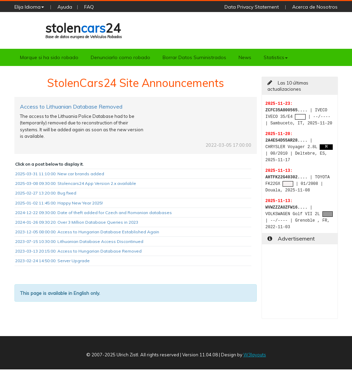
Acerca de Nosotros (315, 7)
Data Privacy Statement (251, 7)
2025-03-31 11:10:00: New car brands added (59, 173)
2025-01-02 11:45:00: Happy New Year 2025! (59, 202)
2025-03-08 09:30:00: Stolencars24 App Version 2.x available (75, 183)
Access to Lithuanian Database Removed (71, 106)
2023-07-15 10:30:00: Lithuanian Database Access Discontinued (79, 241)
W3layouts (254, 354)
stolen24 (83, 29)
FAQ (89, 7)
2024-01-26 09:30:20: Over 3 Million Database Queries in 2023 (76, 222)
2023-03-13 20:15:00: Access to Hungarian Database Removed (78, 251)
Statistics (276, 57)
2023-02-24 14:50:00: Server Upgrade (52, 260)
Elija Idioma (29, 7)
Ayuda (64, 7)
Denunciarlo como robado (120, 57)
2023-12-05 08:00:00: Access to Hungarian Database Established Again (87, 231)
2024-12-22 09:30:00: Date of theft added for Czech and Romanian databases (93, 212)
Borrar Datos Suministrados (194, 57)
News (245, 57)
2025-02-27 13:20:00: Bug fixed (45, 193)
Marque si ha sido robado (49, 57)
